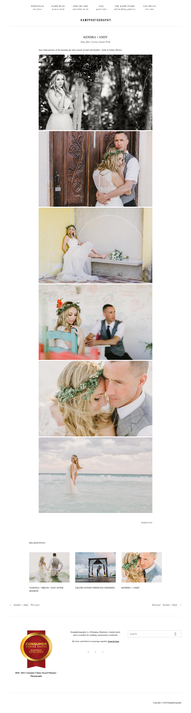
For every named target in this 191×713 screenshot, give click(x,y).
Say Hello (149, 8)
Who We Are (80, 8)
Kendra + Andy (130, 587)
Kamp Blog (58, 8)
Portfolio (37, 8)
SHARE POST (146, 523)
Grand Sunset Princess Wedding (95, 587)
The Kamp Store (125, 8)
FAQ (101, 8)
